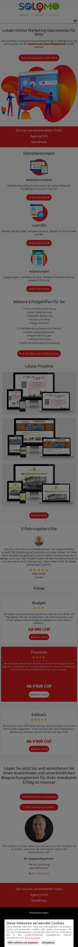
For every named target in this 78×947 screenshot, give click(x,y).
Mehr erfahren (32, 937)
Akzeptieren (48, 942)
